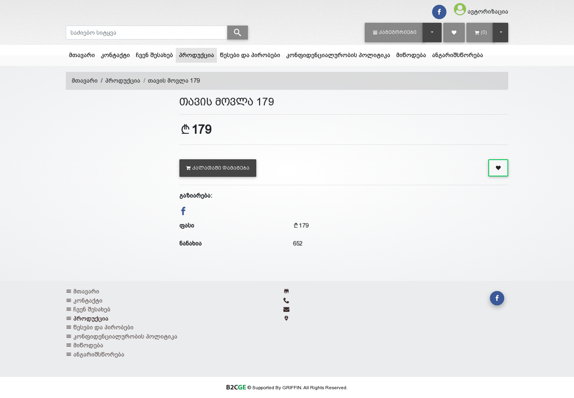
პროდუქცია (198, 54)
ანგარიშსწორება (457, 54)
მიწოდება (411, 54)
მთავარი (82, 54)
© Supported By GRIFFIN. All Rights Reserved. (286, 387)
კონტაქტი (115, 54)
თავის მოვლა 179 (174, 80)
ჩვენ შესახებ (154, 54)
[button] (395, 32)
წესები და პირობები (250, 54)
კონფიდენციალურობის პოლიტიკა (338, 54)
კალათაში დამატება (218, 168)
